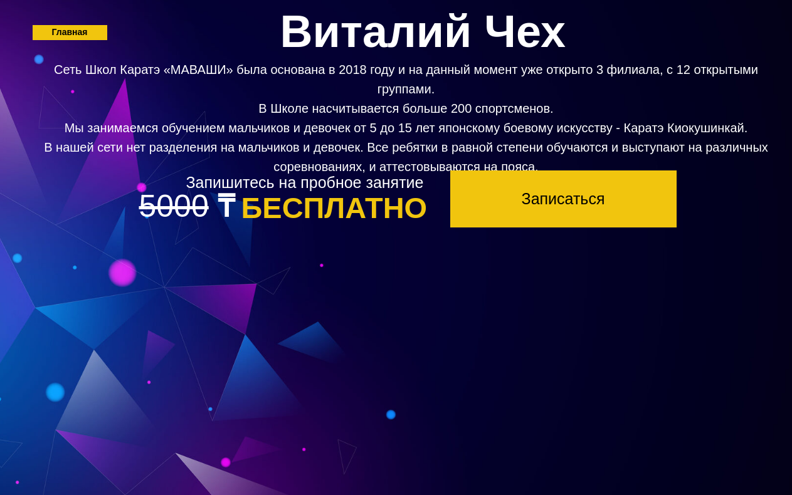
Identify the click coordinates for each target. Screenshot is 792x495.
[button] (563, 198)
